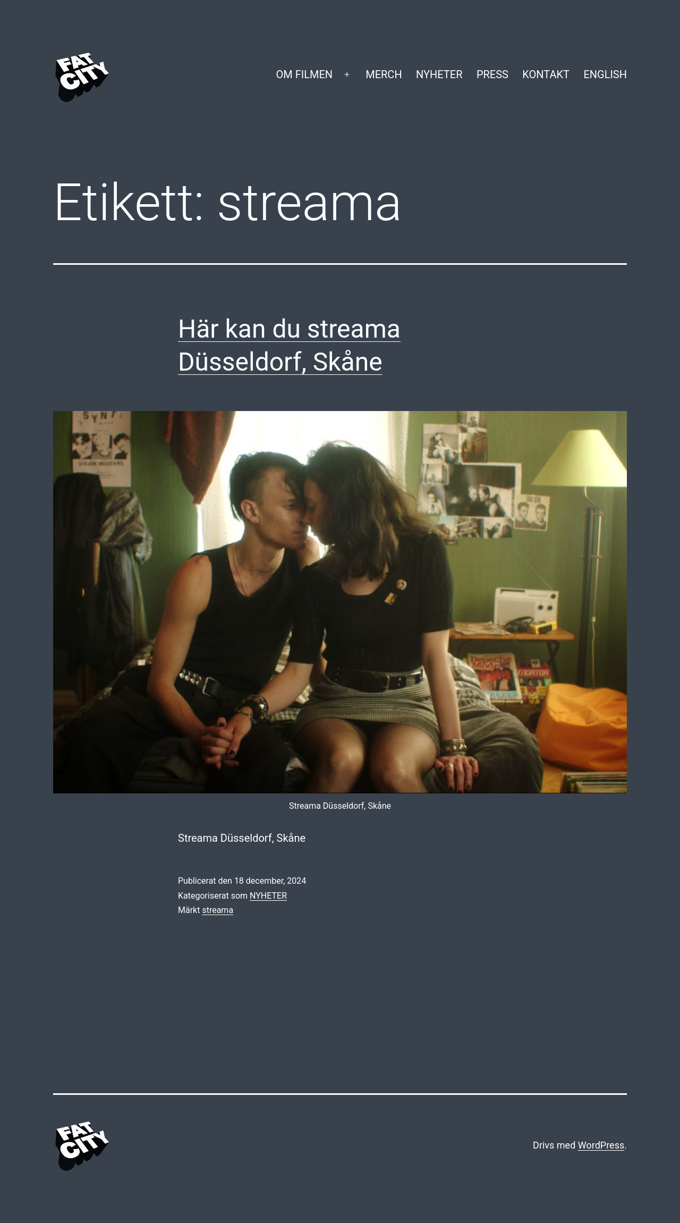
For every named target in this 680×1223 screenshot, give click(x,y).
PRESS (492, 74)
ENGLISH (605, 74)
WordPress (601, 1145)
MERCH (384, 74)
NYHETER (439, 74)
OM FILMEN (304, 74)
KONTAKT (546, 74)
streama (217, 910)
